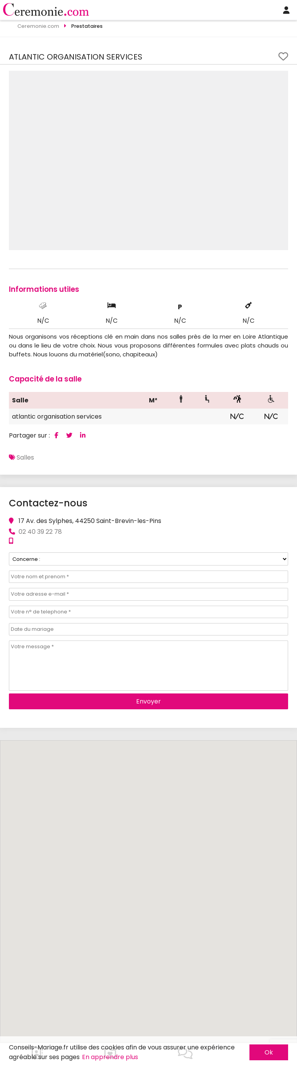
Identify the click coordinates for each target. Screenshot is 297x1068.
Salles (25, 457)
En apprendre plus (110, 1057)
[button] (281, 78)
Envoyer (148, 701)
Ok (269, 1052)
